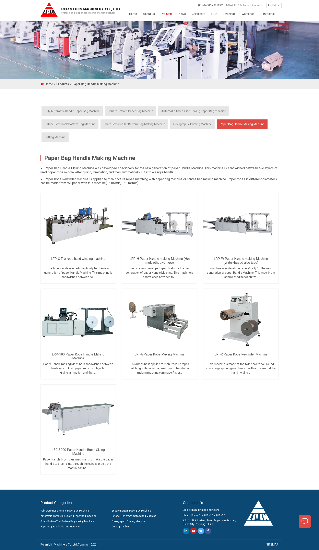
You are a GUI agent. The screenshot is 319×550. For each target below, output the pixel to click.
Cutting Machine (55, 137)
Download (229, 13)
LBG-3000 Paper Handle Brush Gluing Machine (78, 452)
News (182, 13)
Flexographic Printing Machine (192, 124)
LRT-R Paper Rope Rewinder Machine (241, 354)
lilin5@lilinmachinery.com (248, 5)
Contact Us (268, 13)
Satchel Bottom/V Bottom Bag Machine (70, 124)
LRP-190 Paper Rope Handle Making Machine (78, 356)
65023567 (219, 515)
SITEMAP (272, 544)
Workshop (248, 13)
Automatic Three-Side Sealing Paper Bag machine (193, 111)
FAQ (214, 13)
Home (133, 13)
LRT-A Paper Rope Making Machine (159, 354)
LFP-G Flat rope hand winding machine (78, 259)
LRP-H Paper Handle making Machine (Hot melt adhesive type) (159, 261)
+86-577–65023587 (202, 515)
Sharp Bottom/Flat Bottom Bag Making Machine (134, 124)
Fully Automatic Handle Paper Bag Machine (72, 111)
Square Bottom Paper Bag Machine (130, 111)
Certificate (198, 13)
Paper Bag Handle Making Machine (95, 84)
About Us (149, 13)
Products (167, 13)
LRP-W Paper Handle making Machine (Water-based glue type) (241, 261)
